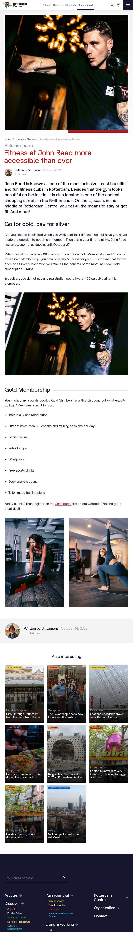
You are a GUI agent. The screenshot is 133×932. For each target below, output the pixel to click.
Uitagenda (70, 5)
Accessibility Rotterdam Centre (60, 915)
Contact (103, 916)
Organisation (106, 908)
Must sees (54, 909)
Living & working (62, 924)
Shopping (12, 909)
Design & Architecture (18, 921)
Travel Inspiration (57, 905)
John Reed (63, 504)
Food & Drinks (14, 913)
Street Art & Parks (16, 917)
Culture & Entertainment (14, 927)
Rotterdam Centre (111, 897)
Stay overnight (56, 901)
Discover (58, 5)
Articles (47, 5)
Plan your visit (85, 5)
